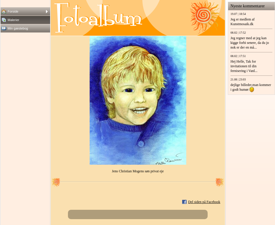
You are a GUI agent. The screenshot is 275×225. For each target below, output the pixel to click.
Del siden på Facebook (204, 202)
